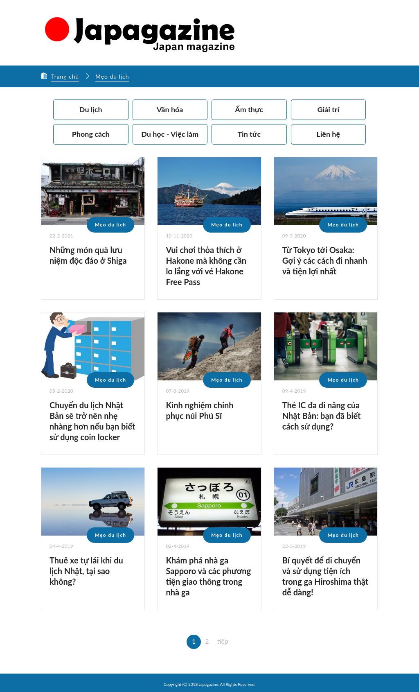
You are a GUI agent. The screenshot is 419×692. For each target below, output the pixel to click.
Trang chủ (65, 76)
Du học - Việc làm (169, 133)
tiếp (222, 641)
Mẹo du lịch (113, 76)
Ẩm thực (249, 109)
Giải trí (328, 109)
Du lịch (90, 109)
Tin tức (249, 133)
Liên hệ (328, 133)
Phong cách (91, 133)
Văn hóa (170, 109)
